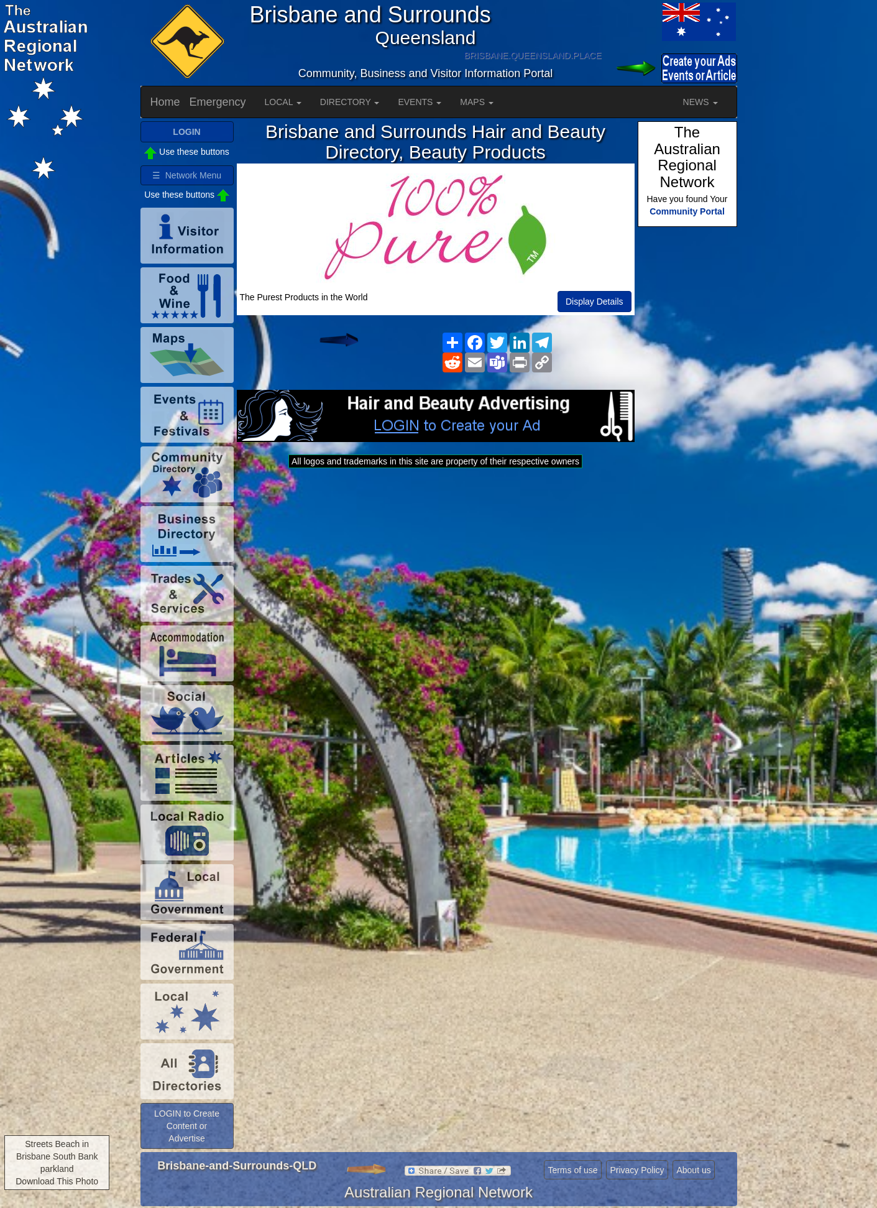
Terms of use (572, 1170)
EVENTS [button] (419, 102)
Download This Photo (57, 1181)
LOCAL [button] (283, 102)
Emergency (218, 102)
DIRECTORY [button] (350, 102)
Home (165, 102)
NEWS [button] (700, 102)
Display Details (594, 302)
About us (693, 1170)
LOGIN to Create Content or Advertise (186, 1126)
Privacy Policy (637, 1170)
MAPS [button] (477, 102)
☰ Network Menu (186, 175)
